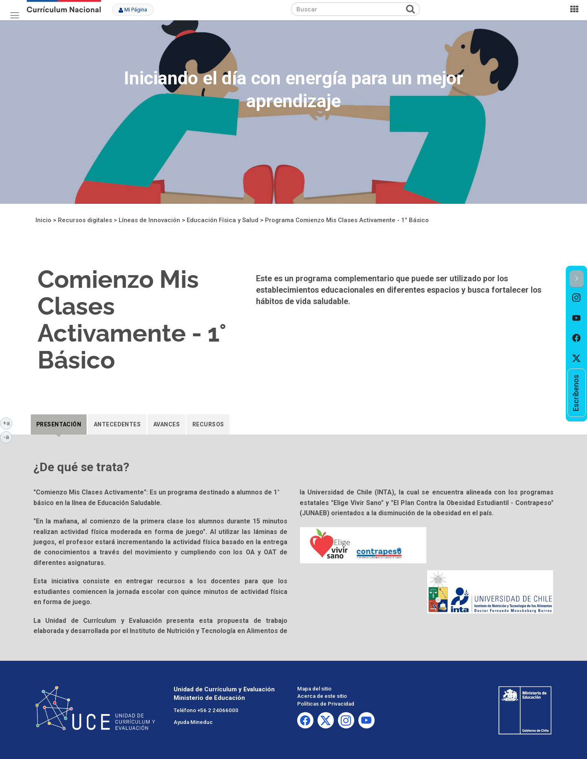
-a (7, 436)
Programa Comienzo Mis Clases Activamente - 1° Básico (347, 220)
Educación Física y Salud (222, 220)
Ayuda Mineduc (193, 722)
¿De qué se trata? (81, 467)
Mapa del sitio (314, 689)
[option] (576, 298)
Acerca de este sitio (322, 696)
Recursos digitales (85, 220)
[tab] (59, 424)
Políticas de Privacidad (325, 704)
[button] (576, 279)
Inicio (43, 220)
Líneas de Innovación (149, 220)
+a (8, 423)
